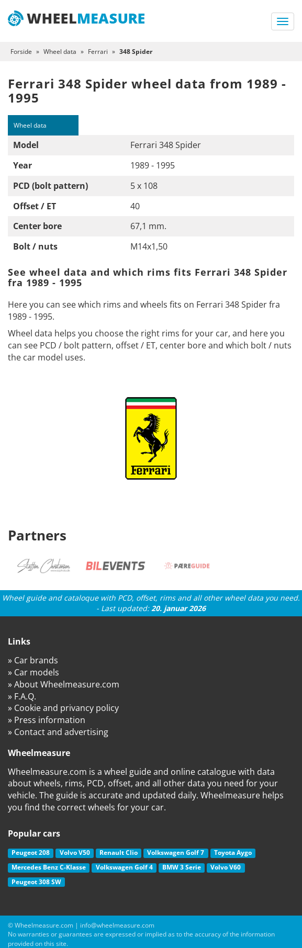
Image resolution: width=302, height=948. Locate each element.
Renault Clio (118, 852)
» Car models (33, 672)
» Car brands (33, 660)
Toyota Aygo (233, 852)
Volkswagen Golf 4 (124, 867)
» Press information (46, 720)
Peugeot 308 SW (36, 881)
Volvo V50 (75, 852)
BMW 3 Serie (181, 867)
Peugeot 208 (31, 852)
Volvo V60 (225, 867)
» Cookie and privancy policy (63, 708)
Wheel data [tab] (30, 125)
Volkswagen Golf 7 (175, 852)
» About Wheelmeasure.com (63, 684)
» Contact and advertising (58, 732)
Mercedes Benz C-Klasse (49, 867)
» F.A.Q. (22, 696)
